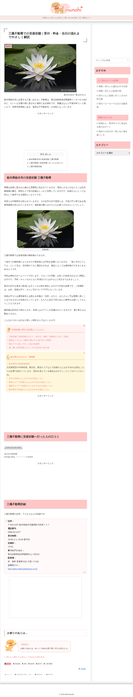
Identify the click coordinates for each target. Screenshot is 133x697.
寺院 (24, 664)
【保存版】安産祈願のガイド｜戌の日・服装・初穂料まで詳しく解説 (40, 337)
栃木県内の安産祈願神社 (20, 364)
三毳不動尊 (48, 664)
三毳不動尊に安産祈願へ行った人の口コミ (46, 163)
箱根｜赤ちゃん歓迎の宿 (110, 91)
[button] (128, 60)
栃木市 (39, 664)
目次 (42, 154)
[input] (112, 60)
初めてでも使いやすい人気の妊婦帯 (25, 344)
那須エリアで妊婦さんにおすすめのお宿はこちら (31, 382)
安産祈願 (16, 664)
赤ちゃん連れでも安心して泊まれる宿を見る (26, 657)
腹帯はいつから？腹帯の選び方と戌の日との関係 (31, 340)
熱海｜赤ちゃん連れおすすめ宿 (113, 86)
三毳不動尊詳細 (35, 167)
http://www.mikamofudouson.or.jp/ (23, 569)
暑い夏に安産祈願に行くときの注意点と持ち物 (30, 348)
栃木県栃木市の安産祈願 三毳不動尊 (44, 159)
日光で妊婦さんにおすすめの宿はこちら (27, 378)
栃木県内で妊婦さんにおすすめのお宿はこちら (30, 389)
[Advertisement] (45, 131)
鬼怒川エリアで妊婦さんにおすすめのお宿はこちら (32, 386)
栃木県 (8, 664)
